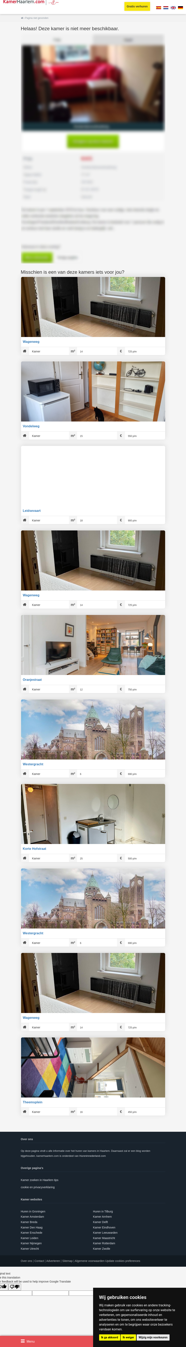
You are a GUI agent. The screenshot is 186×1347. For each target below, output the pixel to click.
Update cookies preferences (122, 1260)
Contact (39, 1260)
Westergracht (33, 764)
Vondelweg (31, 426)
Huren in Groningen (33, 1211)
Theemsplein (33, 1102)
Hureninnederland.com (92, 1155)
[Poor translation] (14, 1287)
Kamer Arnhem (102, 1216)
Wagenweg (31, 341)
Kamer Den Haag (32, 1227)
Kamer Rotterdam (104, 1243)
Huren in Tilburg (103, 1211)
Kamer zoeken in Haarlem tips (40, 1180)
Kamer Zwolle (101, 1248)
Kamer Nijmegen (31, 1243)
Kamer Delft (100, 1222)
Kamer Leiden (29, 1238)
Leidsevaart (32, 510)
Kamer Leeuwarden (105, 1232)
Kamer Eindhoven (104, 1227)
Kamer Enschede (31, 1232)
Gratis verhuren (137, 6)
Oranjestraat (32, 679)
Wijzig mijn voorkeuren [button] (153, 1337)
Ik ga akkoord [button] (109, 1337)
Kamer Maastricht (104, 1238)
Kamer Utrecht (30, 1248)
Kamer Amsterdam (32, 1216)
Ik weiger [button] (128, 1337)
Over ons (26, 1260)
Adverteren (53, 1260)
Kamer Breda (29, 1222)
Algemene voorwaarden (90, 1260)
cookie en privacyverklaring (38, 1187)
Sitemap (67, 1260)
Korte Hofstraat (34, 848)
